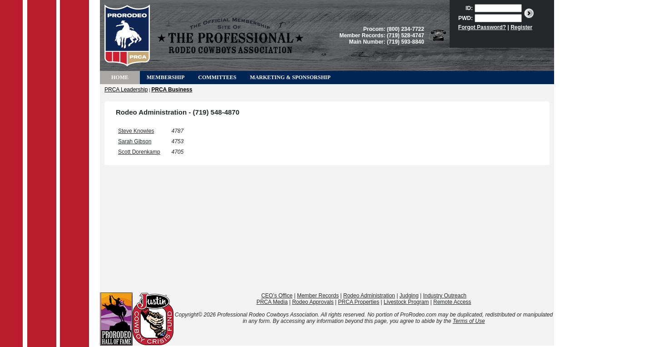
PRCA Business (171, 89)
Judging (409, 295)
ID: (469, 8)
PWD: (465, 18)
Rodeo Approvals (312, 302)
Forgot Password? (482, 27)
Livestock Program (406, 302)
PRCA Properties (358, 302)
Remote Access (452, 302)
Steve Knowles (136, 131)
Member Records (318, 295)
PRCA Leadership (126, 89)
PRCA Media (272, 302)
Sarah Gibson (134, 141)
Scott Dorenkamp (139, 152)
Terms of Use (469, 321)
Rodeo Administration (369, 295)
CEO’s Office (276, 295)
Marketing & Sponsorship (290, 77)
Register (521, 27)
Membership (165, 77)
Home (120, 77)
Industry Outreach (444, 295)
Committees (217, 77)
